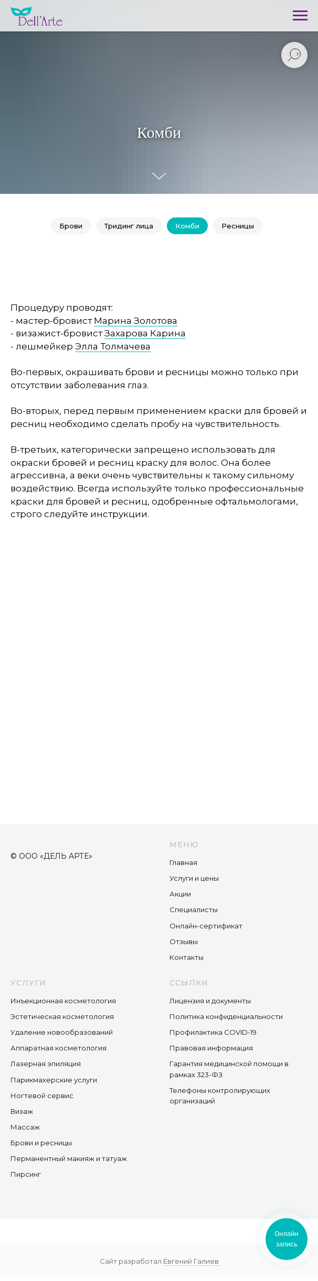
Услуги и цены (194, 878)
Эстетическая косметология (62, 1016)
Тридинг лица (128, 226)
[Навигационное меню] (300, 15)
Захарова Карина (145, 333)
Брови (70, 226)
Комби (187, 226)
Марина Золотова (135, 320)
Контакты (186, 957)
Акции (180, 894)
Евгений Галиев (191, 1261)
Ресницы (237, 226)
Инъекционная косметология (63, 1001)
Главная (183, 862)
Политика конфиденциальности (226, 1016)
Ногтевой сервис (41, 1095)
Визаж (21, 1111)
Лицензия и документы (210, 1001)
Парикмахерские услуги (53, 1080)
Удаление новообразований (61, 1032)
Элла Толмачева (113, 346)
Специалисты (193, 909)
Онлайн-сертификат (205, 926)
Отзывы (183, 941)
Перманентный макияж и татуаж (68, 1158)
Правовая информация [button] (211, 1048)
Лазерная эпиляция (45, 1063)
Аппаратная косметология (58, 1048)
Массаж (25, 1127)
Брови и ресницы (41, 1142)
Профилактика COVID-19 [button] (213, 1032)
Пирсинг (25, 1174)
